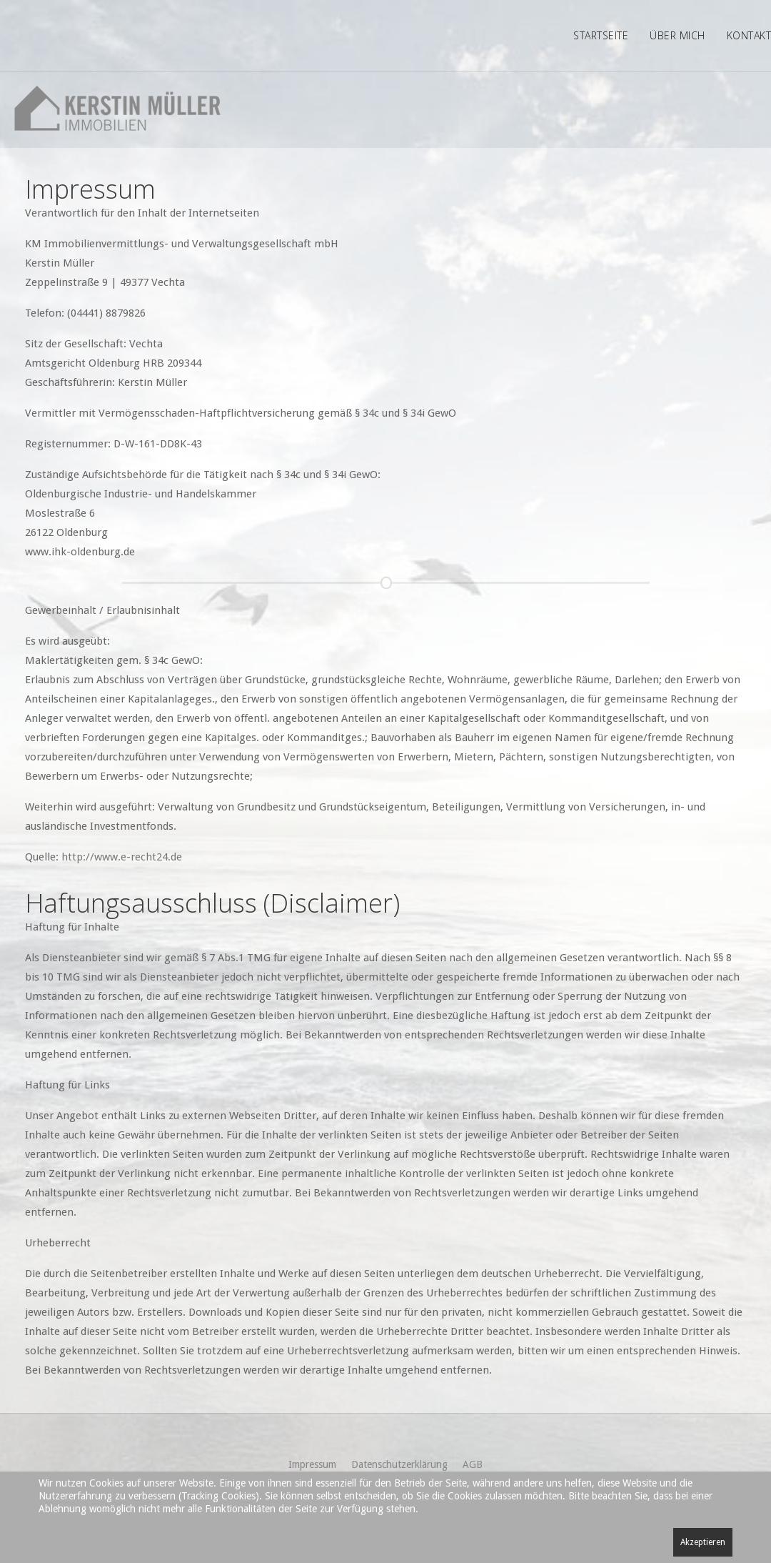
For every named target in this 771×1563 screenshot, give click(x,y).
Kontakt (749, 35)
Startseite (600, 35)
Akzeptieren (702, 1542)
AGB (473, 1464)
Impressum (312, 1464)
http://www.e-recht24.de (121, 856)
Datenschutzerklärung (399, 1464)
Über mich (677, 35)
